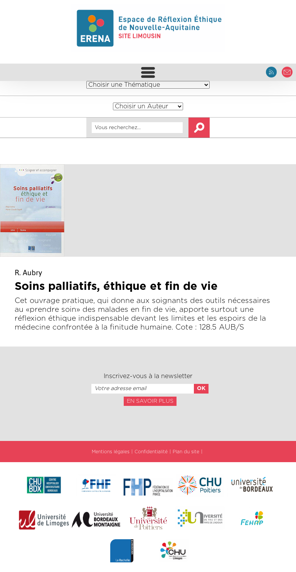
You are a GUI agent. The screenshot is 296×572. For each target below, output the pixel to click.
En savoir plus (150, 401)
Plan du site (186, 451)
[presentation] (148, 422)
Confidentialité (151, 451)
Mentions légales (111, 451)
